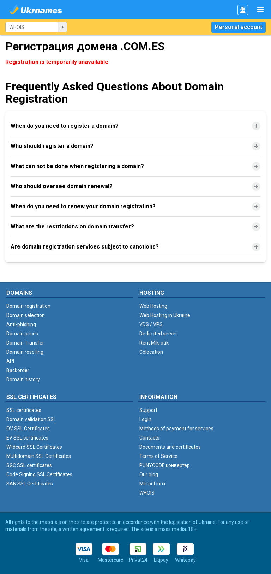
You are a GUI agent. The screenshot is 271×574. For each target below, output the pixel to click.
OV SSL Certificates (28, 428)
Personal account (238, 27)
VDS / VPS (151, 324)
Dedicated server (158, 333)
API (10, 361)
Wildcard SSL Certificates (34, 447)
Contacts (149, 438)
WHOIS (147, 493)
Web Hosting (153, 306)
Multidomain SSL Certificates (38, 456)
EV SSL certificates (27, 438)
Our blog (148, 474)
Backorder (17, 370)
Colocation (151, 352)
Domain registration (28, 306)
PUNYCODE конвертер (164, 465)
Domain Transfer (25, 343)
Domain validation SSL (31, 419)
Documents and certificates (170, 447)
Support (148, 410)
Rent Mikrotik (154, 343)
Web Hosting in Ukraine (164, 315)
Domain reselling (24, 352)
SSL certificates (23, 410)
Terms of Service (158, 456)
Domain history (23, 379)
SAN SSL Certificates (29, 483)
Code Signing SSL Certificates (39, 474)
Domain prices (22, 333)
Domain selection (25, 315)
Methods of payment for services (176, 428)
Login (145, 419)
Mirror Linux (152, 483)
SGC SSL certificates (29, 465)
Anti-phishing (21, 324)
